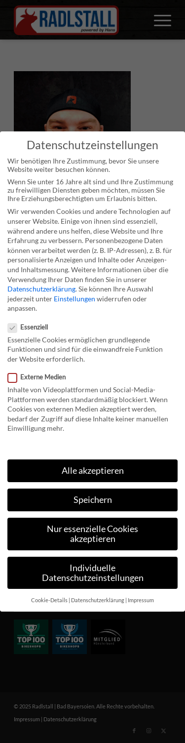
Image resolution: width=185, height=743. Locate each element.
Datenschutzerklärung (41, 289)
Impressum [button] (141, 600)
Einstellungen (74, 298)
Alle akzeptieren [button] (93, 470)
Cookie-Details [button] (49, 600)
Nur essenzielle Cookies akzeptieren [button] (92, 534)
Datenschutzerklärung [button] (97, 600)
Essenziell (31, 327)
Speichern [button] (93, 500)
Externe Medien (40, 377)
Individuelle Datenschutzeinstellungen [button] (93, 573)
